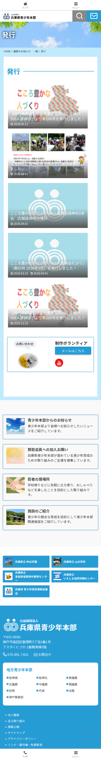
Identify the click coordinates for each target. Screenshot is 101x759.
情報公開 (13, 727)
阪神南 (13, 677)
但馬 (12, 690)
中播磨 (43, 684)
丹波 (42, 690)
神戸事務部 (16, 697)
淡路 (71, 690)
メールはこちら (73, 350)
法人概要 (13, 715)
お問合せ (44, 654)
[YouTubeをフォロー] (59, 363)
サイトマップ (16, 733)
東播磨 (73, 677)
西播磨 (73, 684)
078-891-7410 (17, 654)
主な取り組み (16, 721)
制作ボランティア (71, 343)
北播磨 (13, 684)
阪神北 (43, 677)
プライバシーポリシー (22, 739)
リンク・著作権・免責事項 (25, 745)
